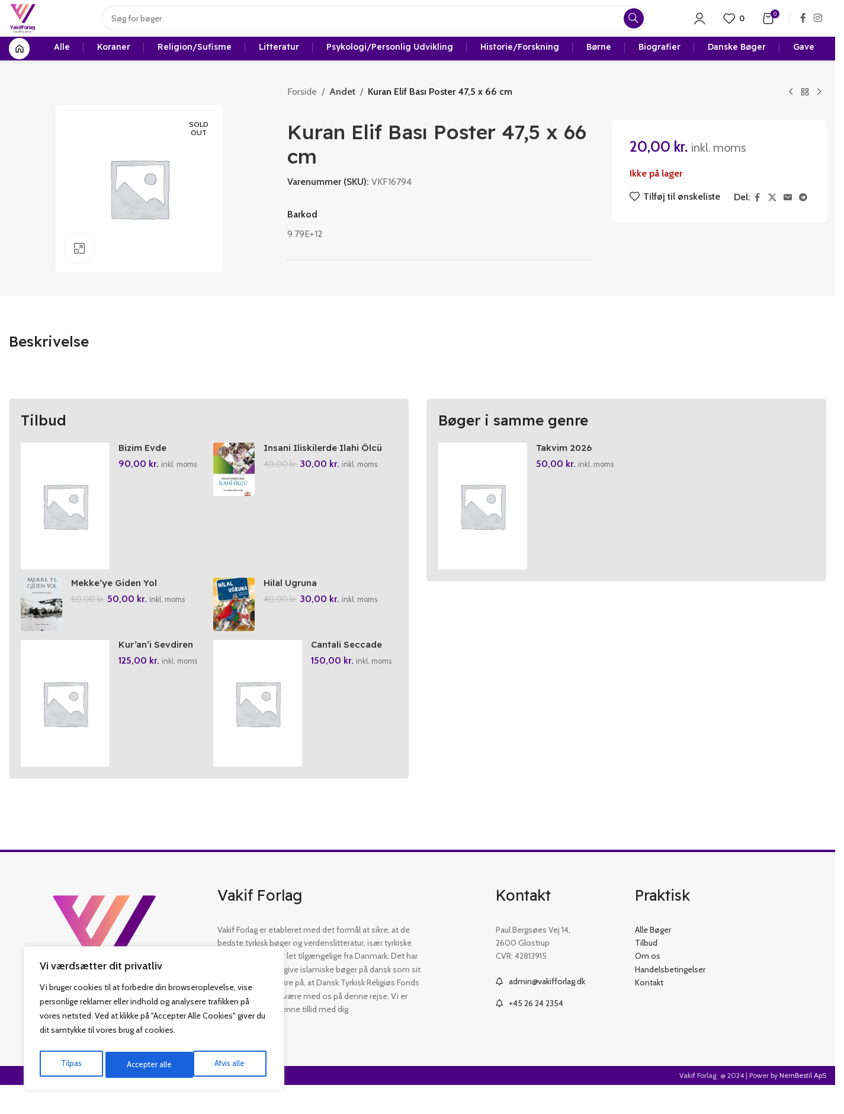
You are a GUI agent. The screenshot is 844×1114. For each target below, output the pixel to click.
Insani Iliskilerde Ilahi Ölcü (328, 466)
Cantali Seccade (350, 670)
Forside (302, 110)
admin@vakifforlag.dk (547, 1006)
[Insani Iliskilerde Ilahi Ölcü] (235, 488)
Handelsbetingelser (670, 995)
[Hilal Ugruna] (235, 627)
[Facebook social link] (803, 26)
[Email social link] (787, 217)
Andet (342, 110)
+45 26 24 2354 (536, 1029)
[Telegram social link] (803, 217)
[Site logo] (30, 25)
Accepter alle (225, 1064)
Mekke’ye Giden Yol (118, 605)
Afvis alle (142, 1064)
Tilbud (646, 968)
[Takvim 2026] (482, 525)
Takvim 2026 (565, 466)
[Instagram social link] (818, 26)
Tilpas (70, 1064)
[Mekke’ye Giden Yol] (41, 627)
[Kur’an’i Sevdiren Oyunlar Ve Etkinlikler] (65, 728)
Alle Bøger (653, 955)
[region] (154, 1021)
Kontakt (649, 1008)
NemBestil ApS (802, 1100)
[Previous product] (791, 111)
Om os (647, 982)
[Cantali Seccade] (259, 728)
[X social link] (772, 217)
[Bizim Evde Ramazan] (65, 525)
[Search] (381, 26)
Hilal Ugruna (293, 605)
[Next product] (819, 111)
